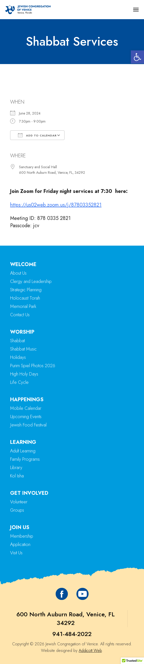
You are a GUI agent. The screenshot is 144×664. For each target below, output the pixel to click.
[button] (137, 57)
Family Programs (25, 459)
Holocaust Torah (25, 298)
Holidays (18, 357)
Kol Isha (17, 476)
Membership (21, 536)
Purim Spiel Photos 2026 (32, 365)
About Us (18, 273)
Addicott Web (90, 650)
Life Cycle (19, 382)
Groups (17, 510)
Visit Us (16, 553)
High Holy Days (24, 374)
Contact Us (20, 314)
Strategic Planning (26, 289)
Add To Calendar (37, 135)
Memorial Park (23, 306)
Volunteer (18, 502)
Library (16, 467)
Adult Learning (22, 451)
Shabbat (17, 340)
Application (20, 544)
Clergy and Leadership (31, 281)
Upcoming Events (26, 416)
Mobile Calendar (25, 408)
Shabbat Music (23, 349)
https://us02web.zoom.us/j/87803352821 (55, 205)
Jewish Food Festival (28, 425)
